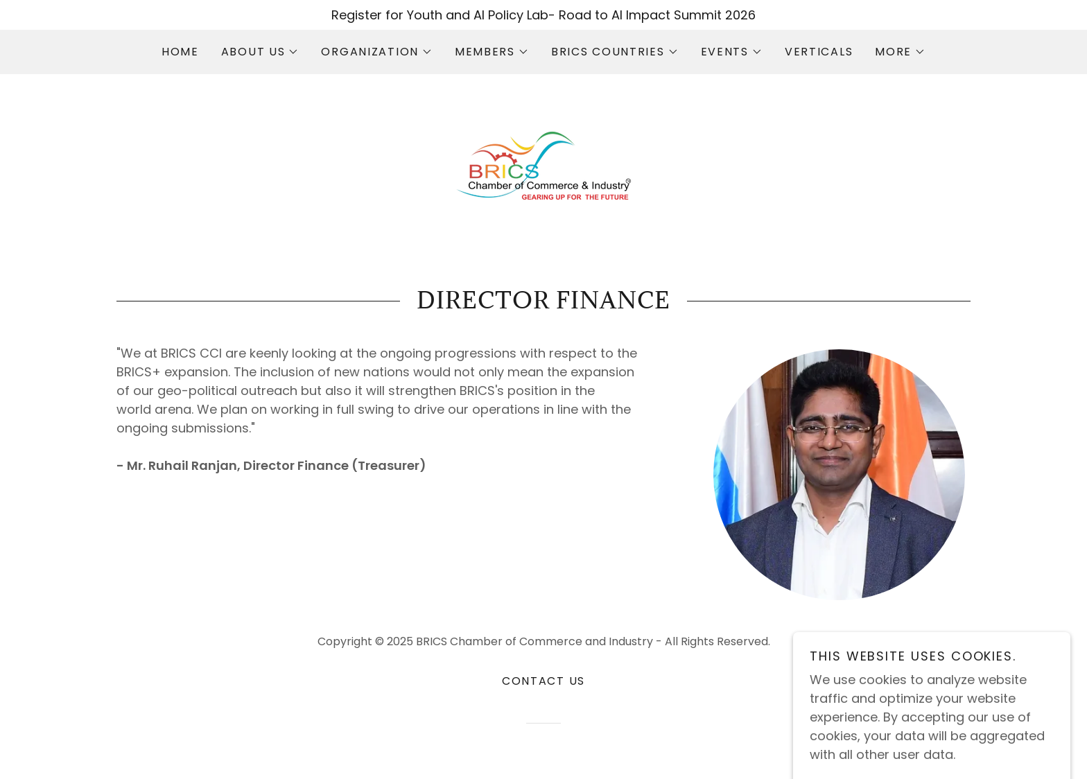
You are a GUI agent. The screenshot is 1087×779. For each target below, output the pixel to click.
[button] (260, 52)
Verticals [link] (819, 52)
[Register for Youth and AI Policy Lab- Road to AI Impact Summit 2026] (543, 15)
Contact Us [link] (543, 681)
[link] (543, 164)
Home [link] (180, 52)
